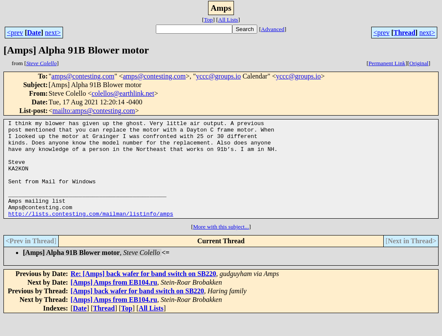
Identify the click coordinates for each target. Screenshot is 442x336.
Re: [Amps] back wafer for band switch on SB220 (143, 293)
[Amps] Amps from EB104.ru (114, 301)
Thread (404, 32)
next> (53, 32)
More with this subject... (221, 246)
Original (418, 63)
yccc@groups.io (218, 76)
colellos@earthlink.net (123, 93)
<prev (15, 32)
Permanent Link (387, 63)
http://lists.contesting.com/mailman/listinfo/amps (90, 233)
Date (34, 32)
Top (208, 19)
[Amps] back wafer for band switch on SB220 (137, 310)
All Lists (228, 19)
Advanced (272, 29)
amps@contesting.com (82, 76)
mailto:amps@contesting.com (94, 110)
